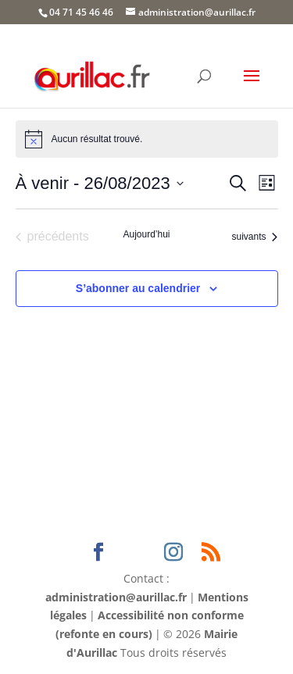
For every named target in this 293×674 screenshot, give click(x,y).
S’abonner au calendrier (138, 288)
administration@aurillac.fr (116, 597)
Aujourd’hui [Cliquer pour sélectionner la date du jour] (146, 234)
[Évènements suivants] (254, 236)
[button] (251, 86)
